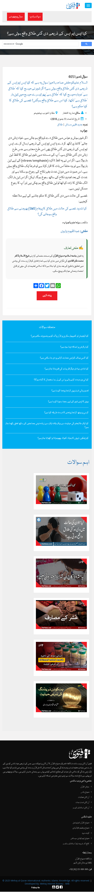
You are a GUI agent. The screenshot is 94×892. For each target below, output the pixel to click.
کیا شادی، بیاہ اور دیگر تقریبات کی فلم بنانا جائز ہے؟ (67, 369)
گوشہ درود (85, 833)
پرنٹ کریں (47, 296)
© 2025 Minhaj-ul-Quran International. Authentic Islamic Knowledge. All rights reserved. (46, 880)
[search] (40, 44)
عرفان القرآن (84, 787)
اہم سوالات (78, 462)
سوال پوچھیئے (16, 17)
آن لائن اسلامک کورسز (81, 808)
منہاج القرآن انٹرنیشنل (81, 823)
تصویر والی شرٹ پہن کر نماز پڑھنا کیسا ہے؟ (70, 391)
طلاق (60, 125)
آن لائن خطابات (83, 797)
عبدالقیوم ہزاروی (74, 231)
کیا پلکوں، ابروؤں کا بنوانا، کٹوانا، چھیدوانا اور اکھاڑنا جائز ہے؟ (63, 438)
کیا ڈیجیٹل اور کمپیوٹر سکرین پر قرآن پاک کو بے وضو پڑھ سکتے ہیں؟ (60, 336)
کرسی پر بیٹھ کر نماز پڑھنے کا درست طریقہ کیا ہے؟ (66, 413)
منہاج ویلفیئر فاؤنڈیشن (81, 828)
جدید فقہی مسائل (74, 125)
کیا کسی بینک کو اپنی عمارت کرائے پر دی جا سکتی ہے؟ (64, 358)
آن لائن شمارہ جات (82, 803)
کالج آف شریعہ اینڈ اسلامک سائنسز (76, 844)
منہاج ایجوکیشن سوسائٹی (80, 838)
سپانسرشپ (35, 17)
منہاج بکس (85, 792)
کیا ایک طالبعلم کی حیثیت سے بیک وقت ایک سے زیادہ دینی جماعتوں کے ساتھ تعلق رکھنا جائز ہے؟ (47, 425)
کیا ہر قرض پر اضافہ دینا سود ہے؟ (74, 347)
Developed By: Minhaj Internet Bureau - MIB (47, 883)
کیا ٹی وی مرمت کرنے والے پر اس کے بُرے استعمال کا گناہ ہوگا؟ (61, 380)
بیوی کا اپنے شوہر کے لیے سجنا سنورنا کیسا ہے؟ (68, 402)
